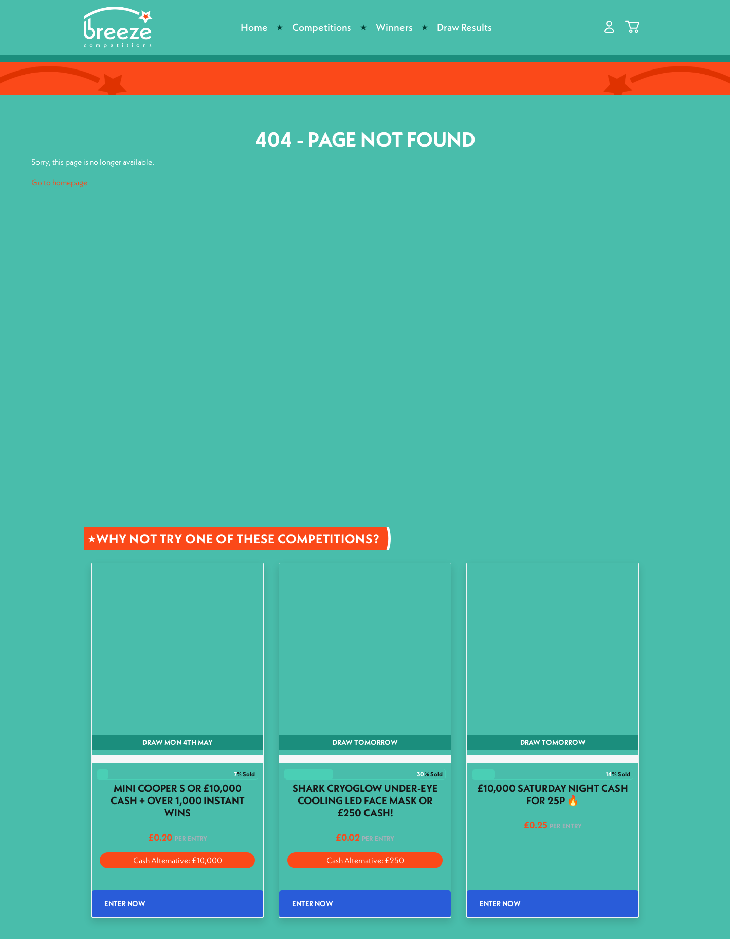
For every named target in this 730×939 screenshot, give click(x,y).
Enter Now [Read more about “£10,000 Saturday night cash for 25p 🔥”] (500, 903)
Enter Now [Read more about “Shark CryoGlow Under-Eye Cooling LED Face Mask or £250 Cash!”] (312, 903)
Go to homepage (59, 182)
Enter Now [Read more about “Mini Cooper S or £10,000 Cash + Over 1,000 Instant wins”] (124, 903)
